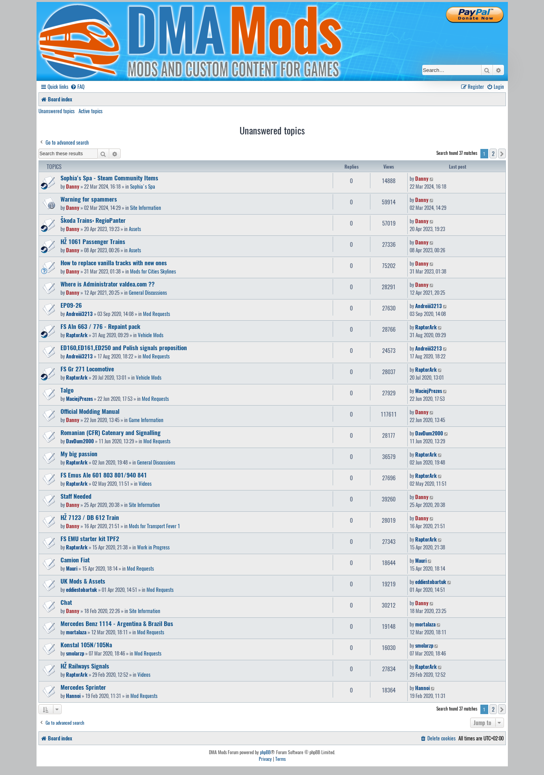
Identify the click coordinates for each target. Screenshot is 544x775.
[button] (502, 154)
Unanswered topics (56, 111)
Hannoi (73, 696)
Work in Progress (153, 547)
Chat (66, 602)
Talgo (66, 390)
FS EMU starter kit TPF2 (89, 538)
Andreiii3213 (79, 314)
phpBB (265, 752)
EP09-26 (71, 305)
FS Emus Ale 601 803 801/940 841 (103, 474)
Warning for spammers (88, 199)
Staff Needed (76, 496)
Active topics (91, 111)
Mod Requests (156, 314)
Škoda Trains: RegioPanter (93, 220)
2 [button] (493, 153)
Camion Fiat (75, 559)
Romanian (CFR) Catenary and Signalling (110, 432)
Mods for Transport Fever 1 (154, 526)
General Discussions (148, 292)
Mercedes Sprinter (83, 687)
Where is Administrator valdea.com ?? (107, 283)
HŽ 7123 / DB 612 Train (89, 517)
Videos (145, 483)
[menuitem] (77, 86)
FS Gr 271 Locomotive (87, 368)
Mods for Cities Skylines (153, 271)
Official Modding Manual (89, 411)
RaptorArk (77, 335)
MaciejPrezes (79, 398)
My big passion (78, 453)
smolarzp (75, 653)
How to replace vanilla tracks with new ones (113, 262)
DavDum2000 (80, 441)
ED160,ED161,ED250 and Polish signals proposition (123, 347)
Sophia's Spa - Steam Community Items (109, 177)
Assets (135, 229)
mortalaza (76, 632)
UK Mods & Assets (82, 581)
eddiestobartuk (81, 589)
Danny (72, 186)
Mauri (71, 568)
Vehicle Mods (150, 335)
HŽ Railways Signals (84, 665)
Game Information (146, 420)
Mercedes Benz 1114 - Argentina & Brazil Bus (116, 623)
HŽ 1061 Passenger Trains (92, 241)
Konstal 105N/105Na (86, 644)
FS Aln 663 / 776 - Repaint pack (100, 326)
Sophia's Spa (142, 186)
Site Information (145, 207)
